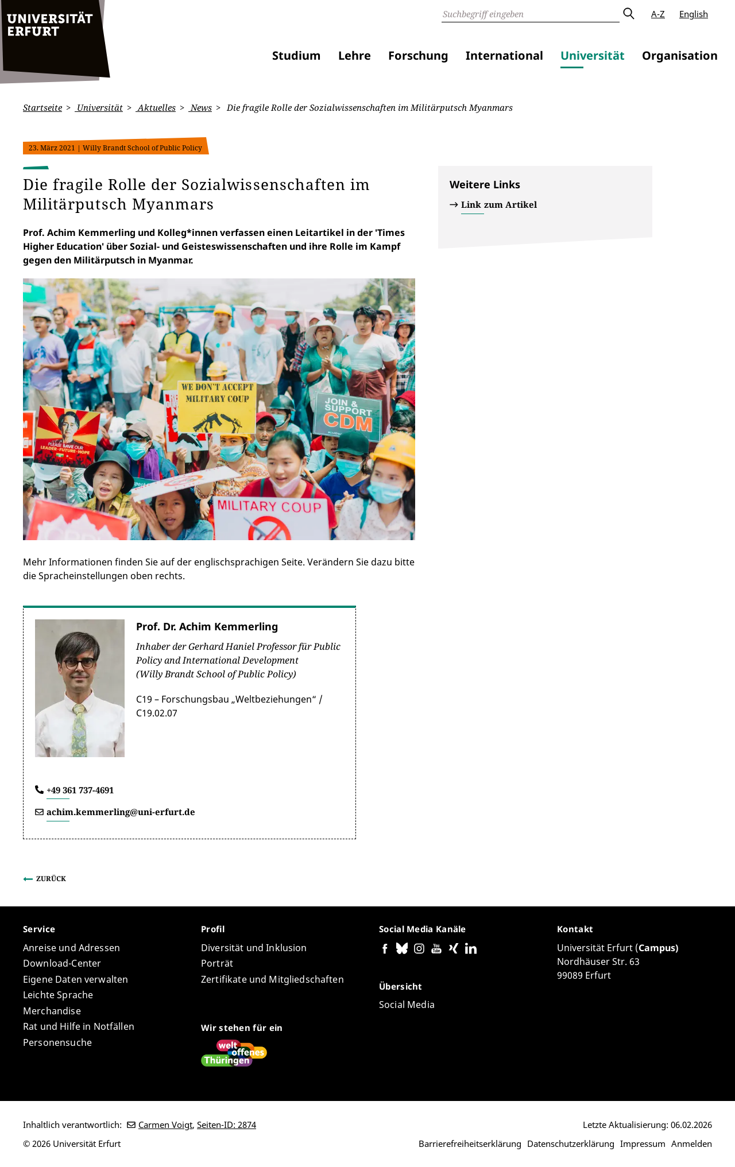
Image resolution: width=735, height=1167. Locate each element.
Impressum (643, 1143)
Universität (592, 55)
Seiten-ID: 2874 (226, 1124)
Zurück (51, 878)
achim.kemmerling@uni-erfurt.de (121, 811)
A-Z (658, 14)
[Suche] (531, 13)
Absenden (628, 13)
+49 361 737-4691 (80, 789)
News (200, 107)
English (693, 14)
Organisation (680, 55)
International (504, 55)
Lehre (354, 55)
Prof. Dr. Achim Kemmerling (207, 626)
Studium (296, 55)
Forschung (418, 55)
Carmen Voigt (165, 1124)
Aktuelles (156, 107)
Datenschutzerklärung (570, 1143)
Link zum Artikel (499, 204)
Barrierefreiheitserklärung (470, 1143)
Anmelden (691, 1143)
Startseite (42, 107)
